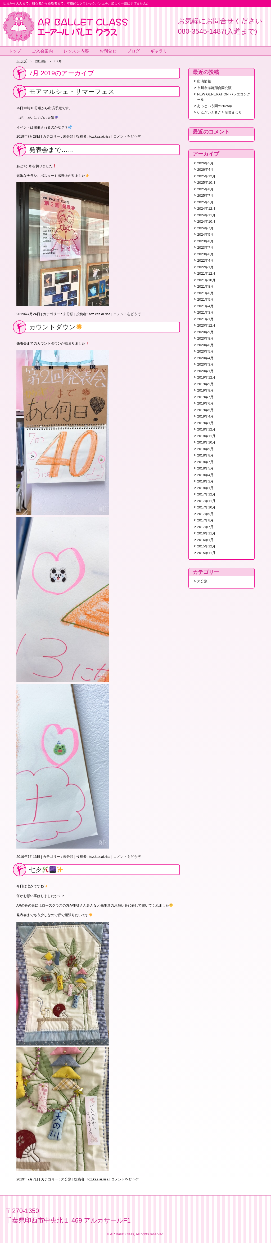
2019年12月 (206, 377)
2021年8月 (205, 286)
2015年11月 (206, 553)
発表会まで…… (51, 149)
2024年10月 (206, 221)
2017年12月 (206, 494)
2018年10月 (206, 442)
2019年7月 (205, 397)
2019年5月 (205, 410)
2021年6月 (205, 293)
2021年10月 (206, 280)
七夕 (46, 869)
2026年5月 (205, 163)
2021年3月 (205, 312)
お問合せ (108, 51)
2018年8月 (205, 455)
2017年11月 (206, 501)
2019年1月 (205, 423)
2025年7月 (205, 195)
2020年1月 (205, 371)
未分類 (68, 136)
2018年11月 (206, 436)
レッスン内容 (76, 51)
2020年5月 (205, 351)
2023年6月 (205, 254)
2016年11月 (206, 533)
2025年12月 (206, 176)
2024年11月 (206, 215)
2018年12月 (206, 429)
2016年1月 (205, 540)
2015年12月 (206, 546)
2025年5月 (205, 202)
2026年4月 (205, 170)
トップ (14, 51)
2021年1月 (205, 319)
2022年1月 (205, 267)
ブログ (133, 51)
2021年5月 (205, 299)
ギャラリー (160, 51)
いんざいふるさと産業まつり (219, 113)
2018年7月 (205, 462)
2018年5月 (205, 468)
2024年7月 (205, 228)
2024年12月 (206, 208)
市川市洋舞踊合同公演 (214, 88)
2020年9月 (205, 332)
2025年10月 (206, 183)
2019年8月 (205, 390)
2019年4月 (205, 416)
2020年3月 (205, 364)
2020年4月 (205, 358)
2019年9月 (205, 384)
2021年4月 (205, 306)
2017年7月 (205, 527)
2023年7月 (205, 247)
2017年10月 (206, 507)
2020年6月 (205, 345)
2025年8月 (205, 189)
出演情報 (204, 81)
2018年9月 (205, 449)
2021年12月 (206, 273)
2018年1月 (205, 488)
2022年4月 (205, 260)
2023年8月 (205, 241)
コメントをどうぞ (127, 136)
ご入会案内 (42, 51)
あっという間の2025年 (214, 106)
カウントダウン (55, 327)
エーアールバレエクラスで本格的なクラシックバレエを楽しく (65, 37)
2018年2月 (205, 481)
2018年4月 (205, 475)
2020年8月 (205, 338)
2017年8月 (205, 520)
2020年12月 (206, 325)
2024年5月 (205, 234)
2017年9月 (205, 514)
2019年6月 (205, 403)
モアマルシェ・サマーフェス (72, 91)
